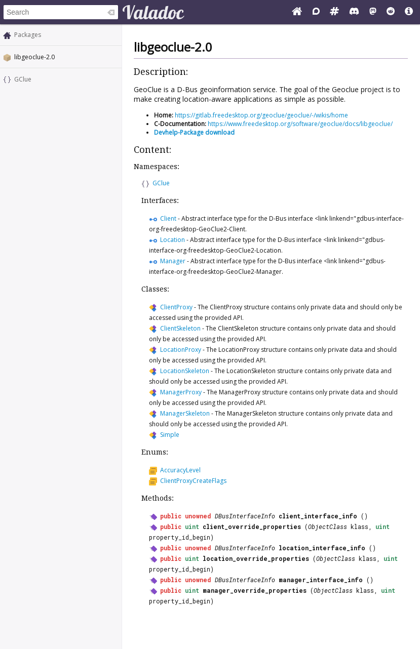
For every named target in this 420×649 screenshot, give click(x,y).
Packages (27, 34)
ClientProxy (176, 307)
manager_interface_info (321, 580)
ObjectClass (327, 526)
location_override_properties (256, 558)
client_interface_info (318, 516)
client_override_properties (252, 526)
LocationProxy (180, 349)
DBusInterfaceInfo (245, 516)
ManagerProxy (181, 392)
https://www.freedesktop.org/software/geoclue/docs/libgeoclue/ (300, 123)
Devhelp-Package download (194, 132)
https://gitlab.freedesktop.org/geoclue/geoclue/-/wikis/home (261, 115)
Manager (172, 261)
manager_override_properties (255, 590)
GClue (22, 79)
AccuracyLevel (180, 470)
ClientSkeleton (180, 328)
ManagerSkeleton (185, 413)
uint (192, 526)
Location (172, 239)
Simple (169, 434)
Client (168, 218)
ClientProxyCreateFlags (193, 480)
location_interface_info (322, 548)
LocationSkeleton (184, 371)
